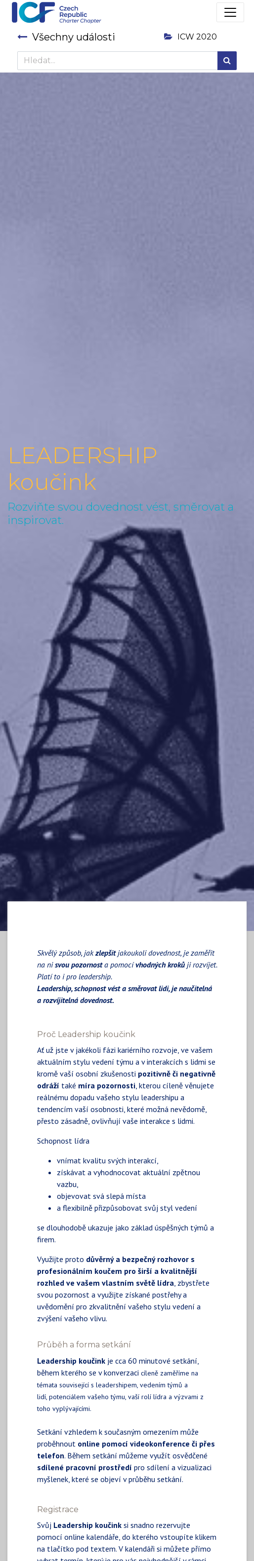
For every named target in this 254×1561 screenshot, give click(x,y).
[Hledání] (227, 60)
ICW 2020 (190, 36)
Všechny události (66, 37)
